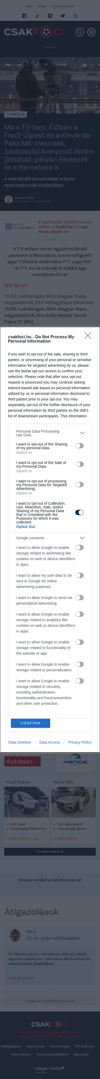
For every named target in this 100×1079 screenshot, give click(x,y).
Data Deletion (20, 742)
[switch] (79, 445)
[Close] (90, 337)
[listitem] (50, 433)
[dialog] (50, 539)
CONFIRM (31, 723)
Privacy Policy (79, 742)
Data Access (49, 742)
